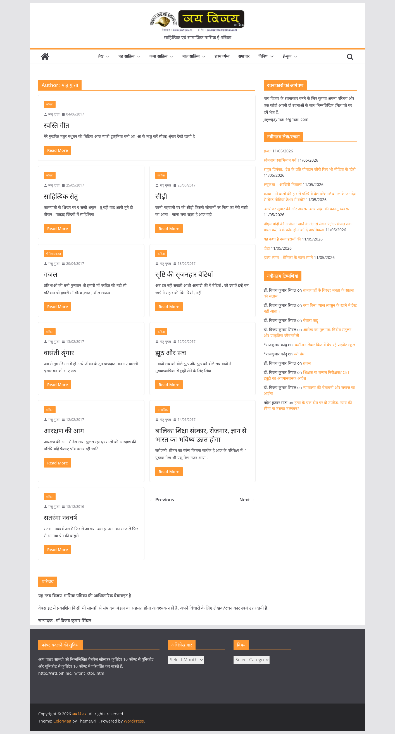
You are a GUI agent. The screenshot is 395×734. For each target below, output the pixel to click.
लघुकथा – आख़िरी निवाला (283, 184)
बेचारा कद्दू (310, 320)
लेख (100, 56)
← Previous (162, 500)
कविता (49, 104)
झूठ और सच (170, 352)
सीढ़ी (161, 196)
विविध (263, 56)
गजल (50, 274)
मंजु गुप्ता (54, 114)
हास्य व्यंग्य (222, 56)
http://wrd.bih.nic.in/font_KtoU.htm (71, 673)
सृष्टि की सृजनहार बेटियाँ (184, 274)
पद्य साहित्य (126, 56)
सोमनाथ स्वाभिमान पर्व (280, 160)
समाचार (243, 56)
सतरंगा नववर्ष (60, 517)
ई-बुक (287, 56)
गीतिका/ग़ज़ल (53, 254)
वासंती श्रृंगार (59, 352)
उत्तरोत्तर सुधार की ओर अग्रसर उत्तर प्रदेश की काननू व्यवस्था (307, 208)
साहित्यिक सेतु (61, 196)
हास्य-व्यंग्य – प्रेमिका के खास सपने (288, 257)
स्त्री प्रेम (299, 354)
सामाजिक (163, 410)
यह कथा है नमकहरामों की (282, 239)
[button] (106, 56)
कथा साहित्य (158, 56)
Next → (247, 500)
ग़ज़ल (267, 151)
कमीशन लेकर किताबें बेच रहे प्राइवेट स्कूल (324, 344)
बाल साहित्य (190, 56)
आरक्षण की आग (64, 430)
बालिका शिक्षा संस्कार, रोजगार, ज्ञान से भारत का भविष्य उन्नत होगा (200, 435)
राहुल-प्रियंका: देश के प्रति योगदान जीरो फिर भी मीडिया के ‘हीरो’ (310, 169)
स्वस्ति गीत (56, 125)
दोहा (267, 248)
